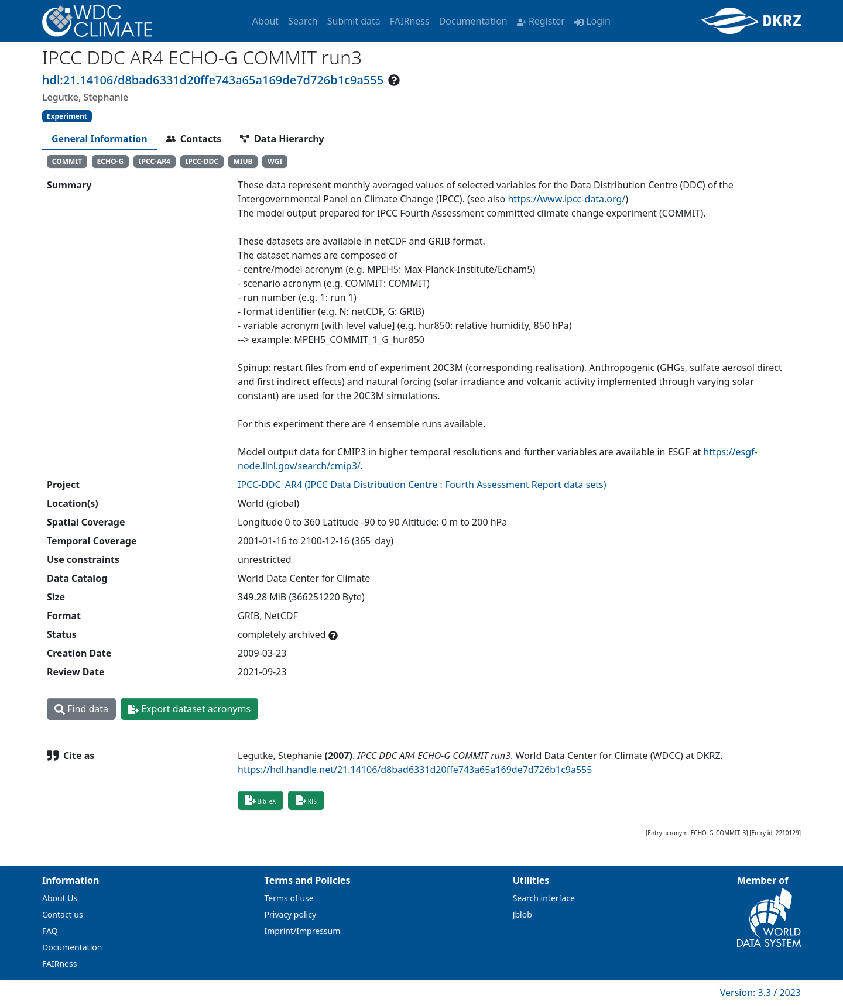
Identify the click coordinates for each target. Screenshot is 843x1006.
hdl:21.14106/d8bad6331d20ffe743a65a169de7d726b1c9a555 (212, 80)
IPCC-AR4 (154, 161)
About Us (59, 898)
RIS (306, 800)
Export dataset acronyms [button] (189, 708)
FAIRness (410, 21)
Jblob (522, 914)
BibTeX (260, 800)
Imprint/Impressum (303, 930)
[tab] (99, 138)
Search (303, 21)
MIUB (243, 161)
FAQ (50, 930)
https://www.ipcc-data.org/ (566, 199)
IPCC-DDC (202, 161)
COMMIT (67, 161)
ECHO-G (110, 161)
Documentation (473, 21)
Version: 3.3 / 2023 (760, 992)
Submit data (354, 21)
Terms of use (289, 898)
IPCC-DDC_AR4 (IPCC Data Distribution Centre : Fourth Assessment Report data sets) (422, 484)
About (265, 21)
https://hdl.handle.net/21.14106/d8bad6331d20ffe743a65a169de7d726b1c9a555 (415, 769)
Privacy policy (291, 914)
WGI (275, 161)
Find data (81, 708)
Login (592, 21)
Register (541, 21)
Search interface (544, 898)
